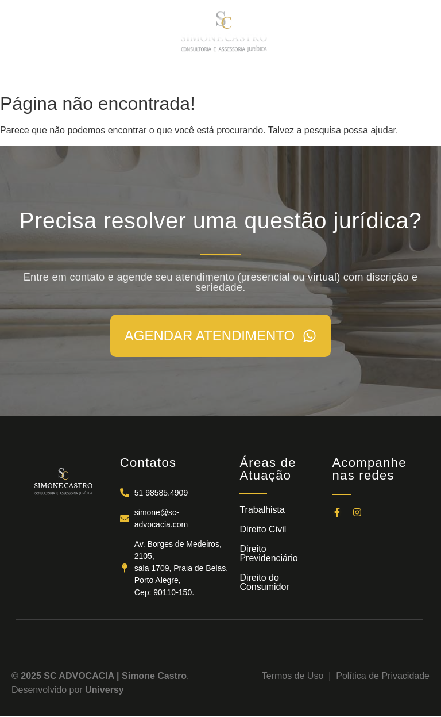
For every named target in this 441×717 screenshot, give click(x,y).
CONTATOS (332, 74)
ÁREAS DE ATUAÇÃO (207, 74)
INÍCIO (61, 74)
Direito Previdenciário (268, 553)
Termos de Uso (295, 676)
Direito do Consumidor (264, 582)
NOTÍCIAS (279, 74)
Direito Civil (262, 529)
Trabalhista (262, 510)
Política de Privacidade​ (383, 676)
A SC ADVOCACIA (120, 74)
